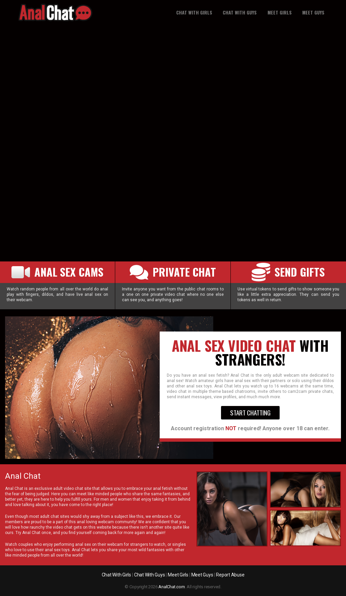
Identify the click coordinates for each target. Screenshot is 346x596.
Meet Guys (202, 574)
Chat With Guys (240, 12)
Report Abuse (230, 574)
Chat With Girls (194, 12)
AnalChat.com (171, 586)
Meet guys (313, 12)
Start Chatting (250, 412)
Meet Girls (178, 574)
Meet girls (280, 12)
